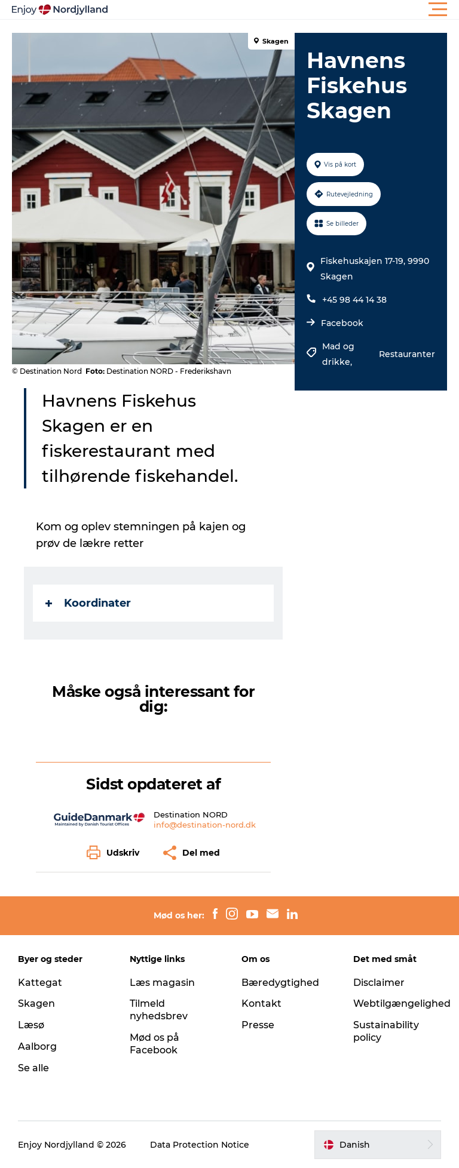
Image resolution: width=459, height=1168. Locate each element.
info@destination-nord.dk (205, 824)
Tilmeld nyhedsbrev (159, 1010)
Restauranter (407, 354)
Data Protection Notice (199, 1144)
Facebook (342, 323)
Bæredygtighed (280, 982)
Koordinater (88, 603)
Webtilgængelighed (402, 1003)
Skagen (36, 1003)
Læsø (31, 1025)
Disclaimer (379, 982)
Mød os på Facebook (154, 1044)
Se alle (33, 1068)
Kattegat (40, 982)
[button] (283, 9)
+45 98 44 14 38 (354, 299)
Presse (257, 1025)
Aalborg (37, 1046)
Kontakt (261, 1003)
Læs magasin (162, 982)
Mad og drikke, (338, 354)
